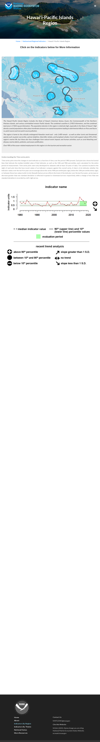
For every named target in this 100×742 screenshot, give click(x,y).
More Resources (21, 733)
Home (18, 41)
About (16, 720)
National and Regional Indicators (34, 41)
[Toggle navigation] (95, 5)
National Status (20, 730)
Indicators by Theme (22, 727)
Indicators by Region (22, 724)
